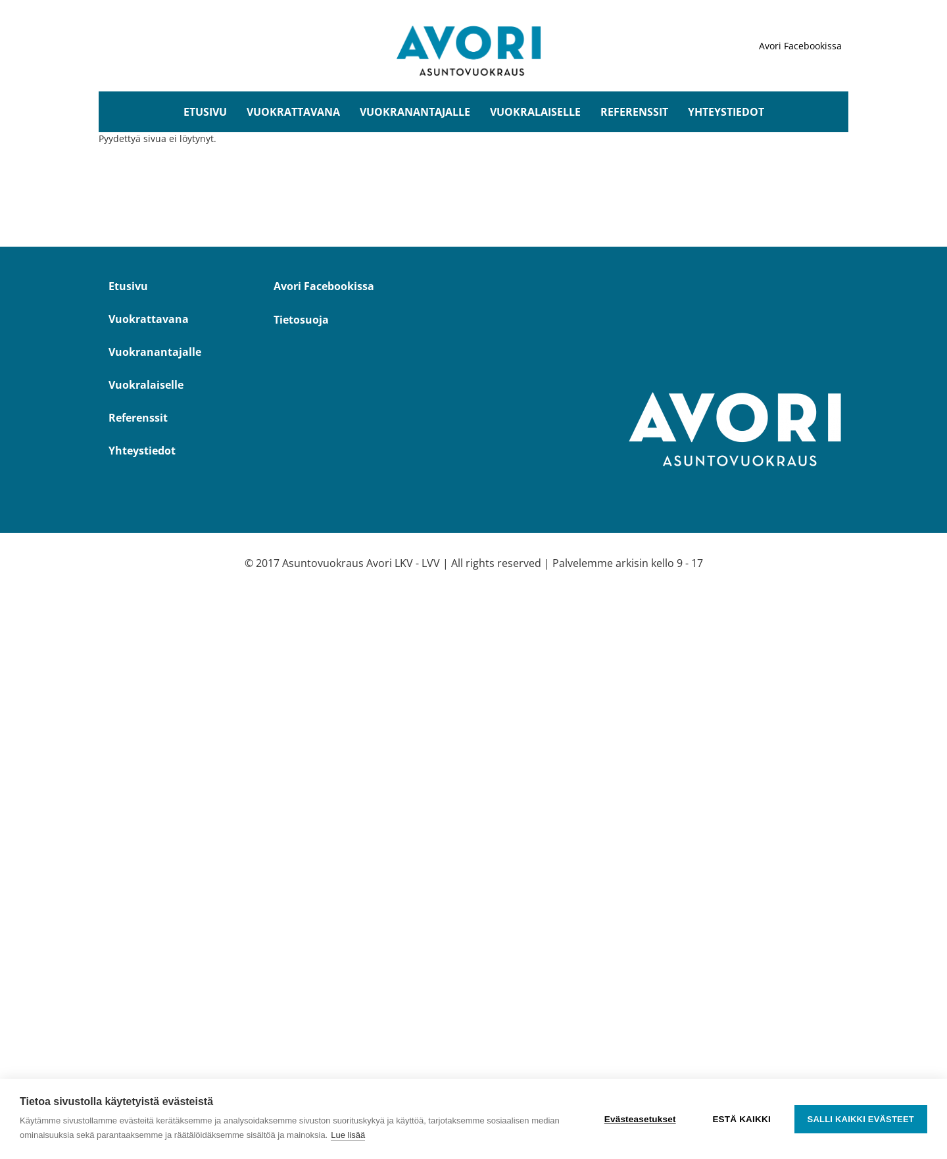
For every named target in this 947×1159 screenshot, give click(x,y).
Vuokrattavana (293, 112)
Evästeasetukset (640, 1119)
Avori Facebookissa (800, 45)
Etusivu (205, 112)
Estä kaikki (741, 1119)
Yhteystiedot (726, 112)
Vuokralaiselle (535, 112)
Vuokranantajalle (415, 112)
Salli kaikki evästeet (861, 1119)
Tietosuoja (301, 319)
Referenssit (634, 112)
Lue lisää (348, 1135)
